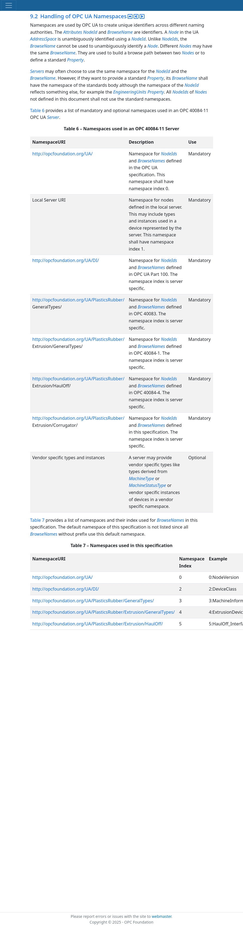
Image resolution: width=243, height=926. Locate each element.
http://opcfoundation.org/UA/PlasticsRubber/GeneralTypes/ (93, 601)
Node (173, 32)
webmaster (161, 916)
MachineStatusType (147, 485)
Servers (37, 71)
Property (75, 60)
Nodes (185, 46)
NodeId (90, 32)
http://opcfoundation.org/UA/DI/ (65, 260)
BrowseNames (151, 161)
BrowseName (120, 32)
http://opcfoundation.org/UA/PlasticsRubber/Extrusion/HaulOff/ (97, 624)
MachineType (141, 478)
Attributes (72, 32)
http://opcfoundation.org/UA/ (62, 154)
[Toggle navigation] (8, 5)
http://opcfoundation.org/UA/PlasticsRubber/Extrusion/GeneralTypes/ (103, 612)
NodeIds (170, 39)
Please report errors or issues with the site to (111, 916)
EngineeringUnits (129, 92)
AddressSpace (43, 39)
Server (53, 117)
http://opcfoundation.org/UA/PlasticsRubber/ (78, 300)
